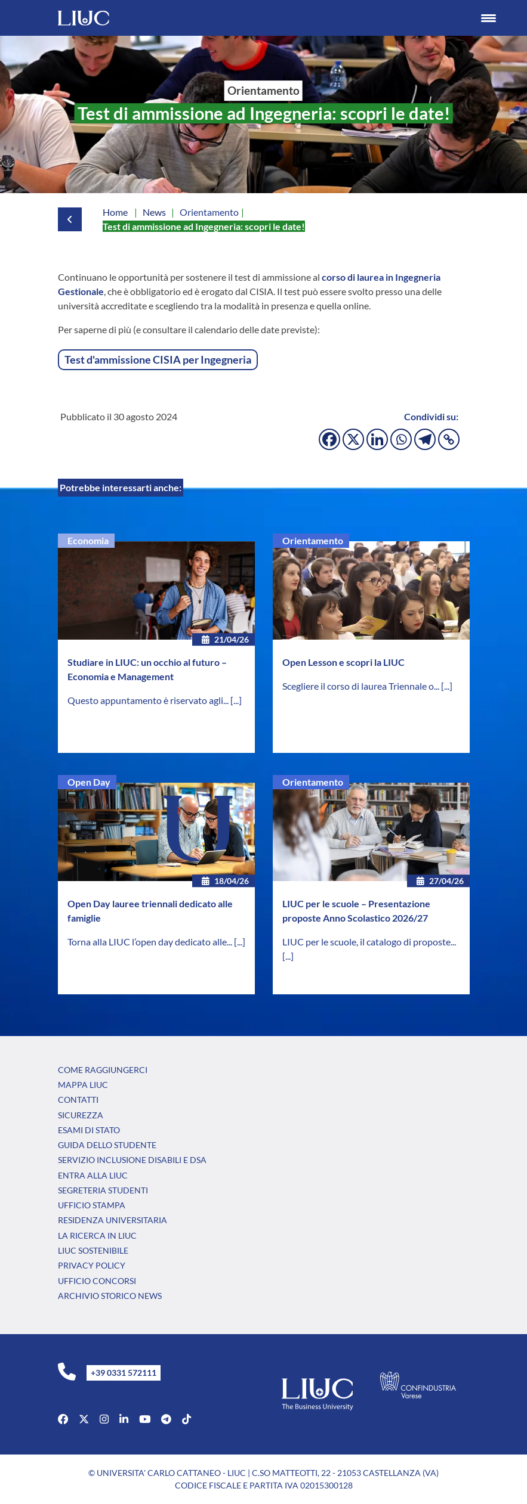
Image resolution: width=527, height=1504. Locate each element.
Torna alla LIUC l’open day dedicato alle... (150, 941)
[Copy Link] (449, 439)
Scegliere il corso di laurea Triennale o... (361, 685)
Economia (88, 540)
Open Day (88, 781)
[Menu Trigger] (489, 18)
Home (115, 212)
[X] (353, 439)
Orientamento (312, 540)
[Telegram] (425, 439)
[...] (236, 700)
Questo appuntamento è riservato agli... (148, 700)
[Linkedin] (377, 439)
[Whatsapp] (401, 439)
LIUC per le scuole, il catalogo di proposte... (369, 941)
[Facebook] (329, 439)
